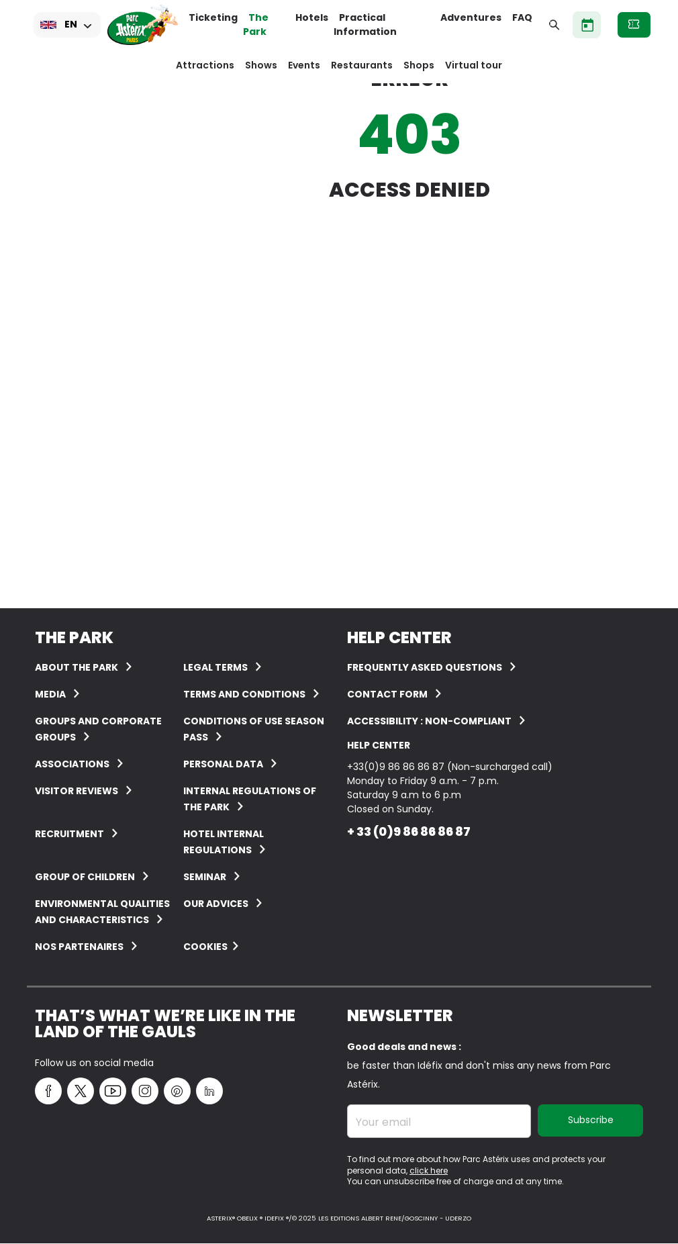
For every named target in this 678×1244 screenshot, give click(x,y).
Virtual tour (473, 65)
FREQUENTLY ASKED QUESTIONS (424, 667)
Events (304, 65)
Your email (383, 1122)
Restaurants (362, 65)
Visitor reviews (76, 791)
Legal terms (215, 667)
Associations (72, 764)
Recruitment (69, 834)
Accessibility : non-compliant (429, 721)
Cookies (205, 946)
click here (428, 1170)
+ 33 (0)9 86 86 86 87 (409, 831)
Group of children (85, 876)
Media (50, 694)
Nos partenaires (79, 946)
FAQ (522, 17)
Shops (418, 65)
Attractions (205, 65)
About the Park (76, 667)
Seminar (204, 876)
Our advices (215, 903)
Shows (261, 65)
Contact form (387, 694)
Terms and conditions (244, 694)
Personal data (223, 764)
